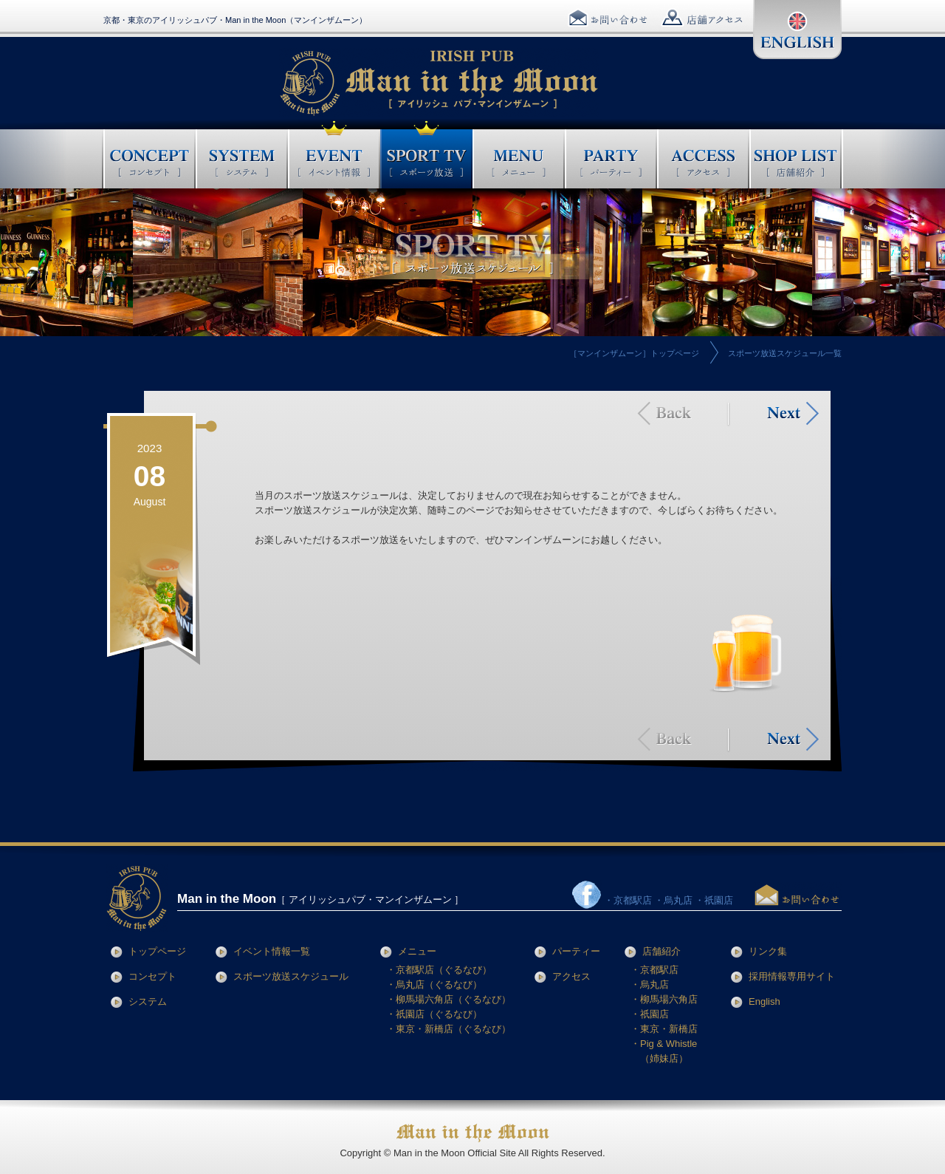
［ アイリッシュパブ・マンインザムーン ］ (320, 899)
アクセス (571, 976)
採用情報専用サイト (792, 976)
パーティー (576, 951)
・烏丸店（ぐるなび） (434, 984)
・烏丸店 (649, 984)
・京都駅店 (654, 969)
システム (147, 1001)
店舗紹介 (661, 951)
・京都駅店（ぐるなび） (439, 969)
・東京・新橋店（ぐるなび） (448, 1028)
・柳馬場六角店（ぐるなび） (448, 999)
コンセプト (152, 976)
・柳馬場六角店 (664, 999)
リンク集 (768, 951)
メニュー (417, 951)
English (764, 1001)
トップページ (157, 951)
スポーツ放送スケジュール (290, 976)
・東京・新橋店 (664, 1028)
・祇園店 (649, 1014)
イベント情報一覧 (271, 951)
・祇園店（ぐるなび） (434, 1014)
